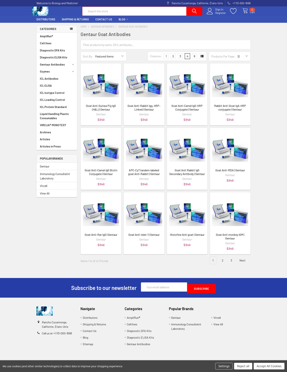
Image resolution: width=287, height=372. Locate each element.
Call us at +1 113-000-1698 (57, 335)
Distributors (45, 22)
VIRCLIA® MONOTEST (53, 128)
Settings (224, 366)
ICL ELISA (46, 89)
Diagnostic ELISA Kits (53, 60)
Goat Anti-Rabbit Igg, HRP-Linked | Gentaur (144, 110)
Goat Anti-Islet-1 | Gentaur (144, 238)
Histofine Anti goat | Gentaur (187, 238)
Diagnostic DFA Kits (52, 53)
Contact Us (103, 22)
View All (44, 196)
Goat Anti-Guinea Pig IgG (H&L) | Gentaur (101, 110)
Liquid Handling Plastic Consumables (54, 119)
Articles (45, 142)
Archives (45, 135)
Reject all (243, 366)
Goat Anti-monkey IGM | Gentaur (230, 239)
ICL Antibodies (49, 82)
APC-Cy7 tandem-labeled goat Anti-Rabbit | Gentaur (144, 175)
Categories (48, 32)
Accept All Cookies (269, 366)
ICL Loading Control (52, 103)
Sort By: (88, 59)
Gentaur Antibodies (57, 67)
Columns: (156, 59)
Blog (123, 22)
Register (216, 15)
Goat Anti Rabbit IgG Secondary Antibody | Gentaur (187, 175)
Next (244, 264)
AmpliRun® (46, 39)
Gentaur (44, 169)
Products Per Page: (223, 59)
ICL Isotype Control (52, 96)
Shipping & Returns (75, 22)
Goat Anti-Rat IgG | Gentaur (101, 238)
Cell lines (45, 46)
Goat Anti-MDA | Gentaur (230, 173)
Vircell (43, 189)
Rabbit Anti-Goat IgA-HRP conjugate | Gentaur (230, 110)
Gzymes (57, 74)
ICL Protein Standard (53, 110)
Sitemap (88, 345)
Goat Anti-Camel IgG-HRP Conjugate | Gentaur (187, 110)
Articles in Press (50, 149)
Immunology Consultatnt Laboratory (55, 179)
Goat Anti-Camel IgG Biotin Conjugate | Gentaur (101, 175)
